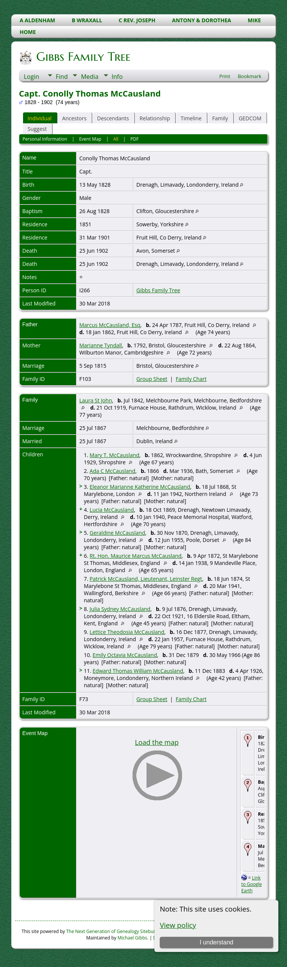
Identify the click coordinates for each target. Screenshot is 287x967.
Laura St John (95, 400)
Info (117, 76)
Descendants (113, 118)
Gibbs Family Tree (82, 56)
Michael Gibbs (132, 938)
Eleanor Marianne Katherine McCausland (139, 486)
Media (89, 76)
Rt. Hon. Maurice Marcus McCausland (135, 555)
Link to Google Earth (251, 884)
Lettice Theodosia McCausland (126, 631)
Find (62, 76)
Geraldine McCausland (117, 532)
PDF (134, 139)
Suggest (37, 128)
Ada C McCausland (112, 470)
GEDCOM (250, 118)
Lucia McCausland (111, 509)
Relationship (155, 118)
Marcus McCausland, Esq (109, 324)
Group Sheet (151, 378)
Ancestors (74, 118)
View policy (178, 925)
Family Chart (191, 378)
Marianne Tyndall (100, 345)
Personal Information (44, 139)
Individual (40, 118)
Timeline (191, 118)
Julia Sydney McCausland (119, 608)
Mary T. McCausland (114, 455)
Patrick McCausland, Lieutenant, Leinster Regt (145, 578)
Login (31, 76)
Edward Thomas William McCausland (138, 670)
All (116, 139)
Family (220, 118)
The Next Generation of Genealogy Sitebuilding (115, 931)
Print (224, 76)
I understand (216, 942)
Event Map (90, 139)
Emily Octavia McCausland (125, 654)
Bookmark (249, 76)
